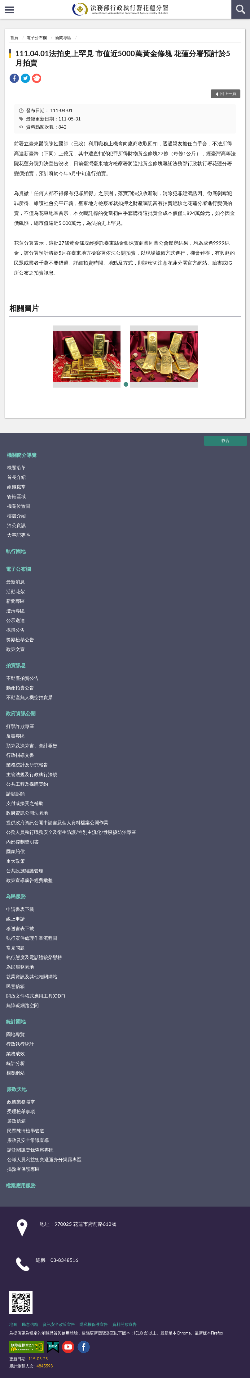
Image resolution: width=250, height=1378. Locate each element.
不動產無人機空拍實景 (29, 697)
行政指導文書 (20, 755)
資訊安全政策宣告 (59, 1324)
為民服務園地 (20, 967)
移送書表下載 (20, 928)
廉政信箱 (16, 1121)
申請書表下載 (20, 909)
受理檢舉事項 (21, 1111)
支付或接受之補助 (24, 803)
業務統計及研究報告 (27, 764)
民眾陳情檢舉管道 (25, 1130)
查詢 (240, 9)
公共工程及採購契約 (27, 784)
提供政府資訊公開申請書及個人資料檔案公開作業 (57, 822)
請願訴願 (15, 793)
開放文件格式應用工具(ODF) (35, 995)
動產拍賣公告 (20, 687)
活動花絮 (15, 591)
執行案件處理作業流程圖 (31, 938)
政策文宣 (15, 649)
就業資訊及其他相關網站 (31, 976)
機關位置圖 (18, 506)
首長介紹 (16, 477)
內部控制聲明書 (22, 841)
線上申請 (15, 918)
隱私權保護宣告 (94, 1324)
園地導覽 (15, 1034)
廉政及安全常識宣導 (28, 1140)
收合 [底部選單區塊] (225, 440)
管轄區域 (16, 496)
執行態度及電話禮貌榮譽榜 (34, 957)
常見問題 (15, 947)
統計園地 (16, 1021)
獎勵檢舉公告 (20, 639)
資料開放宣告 (124, 1324)
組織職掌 (16, 486)
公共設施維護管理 (24, 870)
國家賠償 (15, 851)
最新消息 (15, 581)
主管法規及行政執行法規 (31, 774)
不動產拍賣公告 (22, 678)
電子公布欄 (37, 37)
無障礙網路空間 (22, 1005)
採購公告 (15, 630)
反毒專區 (15, 736)
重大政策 (15, 861)
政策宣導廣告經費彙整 (29, 880)
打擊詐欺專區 (20, 726)
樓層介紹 (16, 515)
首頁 (14, 37)
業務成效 (15, 1053)
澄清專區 (15, 610)
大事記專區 (18, 535)
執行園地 (16, 551)
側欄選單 (9, 10)
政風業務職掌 (21, 1101)
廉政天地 (17, 1089)
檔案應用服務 (21, 1185)
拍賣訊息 (16, 665)
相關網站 (15, 1073)
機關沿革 (16, 467)
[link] (14, 79)
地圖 (13, 1324)
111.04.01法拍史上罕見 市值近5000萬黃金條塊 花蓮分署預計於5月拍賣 (122, 58)
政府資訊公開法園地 (27, 813)
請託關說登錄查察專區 (30, 1150)
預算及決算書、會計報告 (31, 745)
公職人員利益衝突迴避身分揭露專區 (44, 1159)
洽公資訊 (16, 525)
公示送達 (15, 620)
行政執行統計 (20, 1044)
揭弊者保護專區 (23, 1169)
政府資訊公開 (21, 713)
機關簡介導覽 (22, 455)
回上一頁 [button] (228, 93)
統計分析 (15, 1063)
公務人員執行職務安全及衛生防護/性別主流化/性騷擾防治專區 (71, 832)
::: (5, 4)
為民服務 (16, 896)
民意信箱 (15, 986)
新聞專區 (63, 37)
